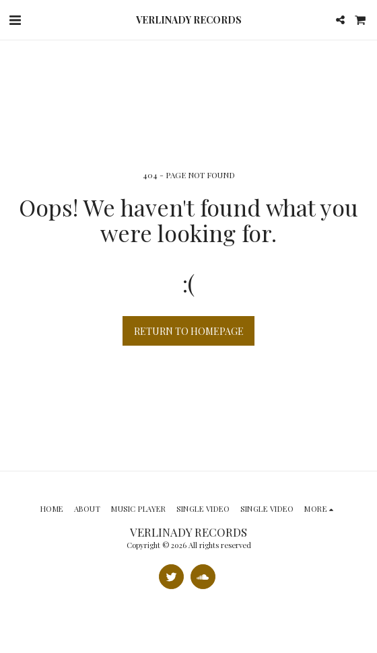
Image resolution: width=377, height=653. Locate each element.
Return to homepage (189, 331)
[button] (14, 19)
